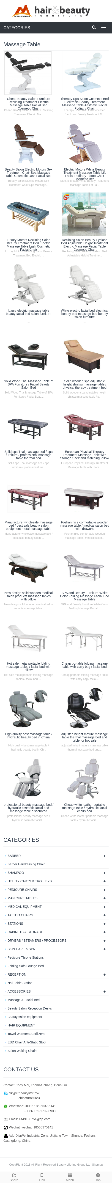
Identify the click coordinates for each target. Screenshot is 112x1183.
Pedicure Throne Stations (26, 957)
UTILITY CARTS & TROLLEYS (30, 881)
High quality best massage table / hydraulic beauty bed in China (28, 735)
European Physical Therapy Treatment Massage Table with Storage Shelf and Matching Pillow (84, 455)
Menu (70, 1177)
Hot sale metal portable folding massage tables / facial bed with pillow (28, 667)
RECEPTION (17, 974)
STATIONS (15, 923)
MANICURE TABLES (23, 898)
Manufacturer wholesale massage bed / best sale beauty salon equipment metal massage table (28, 525)
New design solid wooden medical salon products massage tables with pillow (28, 596)
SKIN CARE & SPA (21, 949)
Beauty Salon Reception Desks (30, 1008)
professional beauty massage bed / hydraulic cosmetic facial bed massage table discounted (28, 808)
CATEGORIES (16, 27)
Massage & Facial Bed (24, 1000)
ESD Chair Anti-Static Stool (27, 1042)
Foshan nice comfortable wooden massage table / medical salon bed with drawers (84, 525)
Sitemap (97, 1164)
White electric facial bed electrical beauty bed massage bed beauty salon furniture (84, 314)
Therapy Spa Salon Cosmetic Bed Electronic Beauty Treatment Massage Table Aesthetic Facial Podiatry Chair (84, 103)
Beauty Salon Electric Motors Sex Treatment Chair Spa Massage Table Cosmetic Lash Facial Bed (28, 173)
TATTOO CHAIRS (20, 915)
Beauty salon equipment (25, 1017)
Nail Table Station (20, 983)
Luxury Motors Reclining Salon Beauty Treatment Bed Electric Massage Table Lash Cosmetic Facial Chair (28, 244)
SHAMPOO (16, 873)
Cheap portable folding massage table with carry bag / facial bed (84, 665)
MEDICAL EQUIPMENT (25, 906)
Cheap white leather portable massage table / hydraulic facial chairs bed (84, 808)
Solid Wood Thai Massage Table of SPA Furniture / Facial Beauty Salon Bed (28, 384)
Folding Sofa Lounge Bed (26, 966)
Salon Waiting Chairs (22, 1051)
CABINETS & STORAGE (25, 932)
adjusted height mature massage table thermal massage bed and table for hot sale (84, 737)
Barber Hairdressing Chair (26, 864)
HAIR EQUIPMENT (21, 1025)
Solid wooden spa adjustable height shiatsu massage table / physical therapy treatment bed (85, 384)
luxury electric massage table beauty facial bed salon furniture (28, 312)
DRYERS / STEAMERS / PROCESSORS (37, 940)
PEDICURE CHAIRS (22, 889)
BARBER (14, 856)
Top (98, 1177)
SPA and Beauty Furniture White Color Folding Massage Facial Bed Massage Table (84, 596)
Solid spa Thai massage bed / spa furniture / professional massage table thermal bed (28, 455)
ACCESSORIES (19, 991)
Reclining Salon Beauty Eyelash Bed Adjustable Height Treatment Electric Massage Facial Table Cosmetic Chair (84, 244)
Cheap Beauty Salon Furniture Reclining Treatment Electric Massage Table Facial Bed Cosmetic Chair (28, 103)
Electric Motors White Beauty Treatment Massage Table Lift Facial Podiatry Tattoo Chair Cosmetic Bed (84, 174)
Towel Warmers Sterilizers (26, 1034)
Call (42, 1177)
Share (14, 1177)
